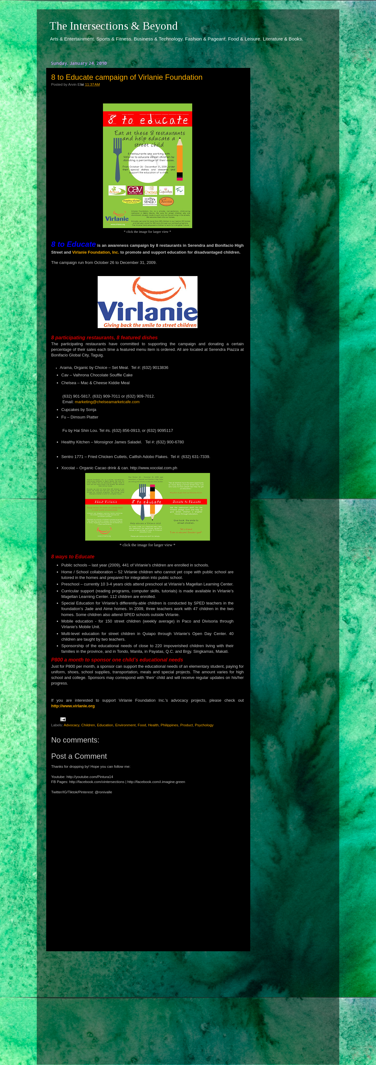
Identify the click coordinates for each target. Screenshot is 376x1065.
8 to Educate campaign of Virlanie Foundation (127, 77)
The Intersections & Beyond (113, 26)
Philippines (169, 725)
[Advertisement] (147, 1002)
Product (186, 725)
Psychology (204, 725)
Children (88, 725)
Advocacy (71, 725)
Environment (125, 725)
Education (105, 725)
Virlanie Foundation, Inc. (95, 252)
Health (153, 725)
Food (142, 725)
